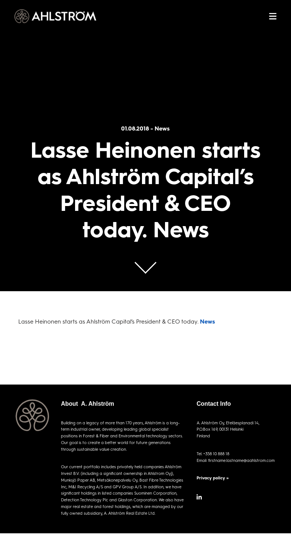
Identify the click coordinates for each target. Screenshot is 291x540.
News (207, 321)
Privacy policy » (213, 477)
